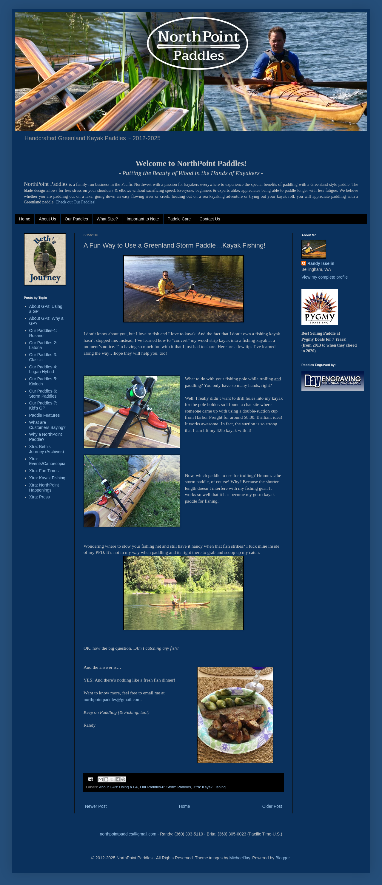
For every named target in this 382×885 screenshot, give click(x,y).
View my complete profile (324, 277)
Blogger (282, 857)
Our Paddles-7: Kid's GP (43, 405)
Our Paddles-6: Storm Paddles (165, 787)
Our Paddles (76, 219)
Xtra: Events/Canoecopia (47, 461)
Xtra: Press (39, 497)
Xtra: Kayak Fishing (209, 787)
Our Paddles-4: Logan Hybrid (43, 369)
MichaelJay (239, 857)
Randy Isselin (320, 263)
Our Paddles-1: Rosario (43, 333)
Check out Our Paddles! (76, 202)
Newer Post (96, 806)
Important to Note (143, 219)
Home (24, 219)
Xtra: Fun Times (44, 470)
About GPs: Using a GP (118, 787)
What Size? (107, 219)
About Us (47, 219)
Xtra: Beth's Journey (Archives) (46, 449)
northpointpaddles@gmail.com (128, 834)
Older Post (272, 806)
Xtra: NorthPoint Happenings (44, 487)
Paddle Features (44, 415)
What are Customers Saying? (47, 425)
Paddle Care (179, 219)
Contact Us (209, 219)
